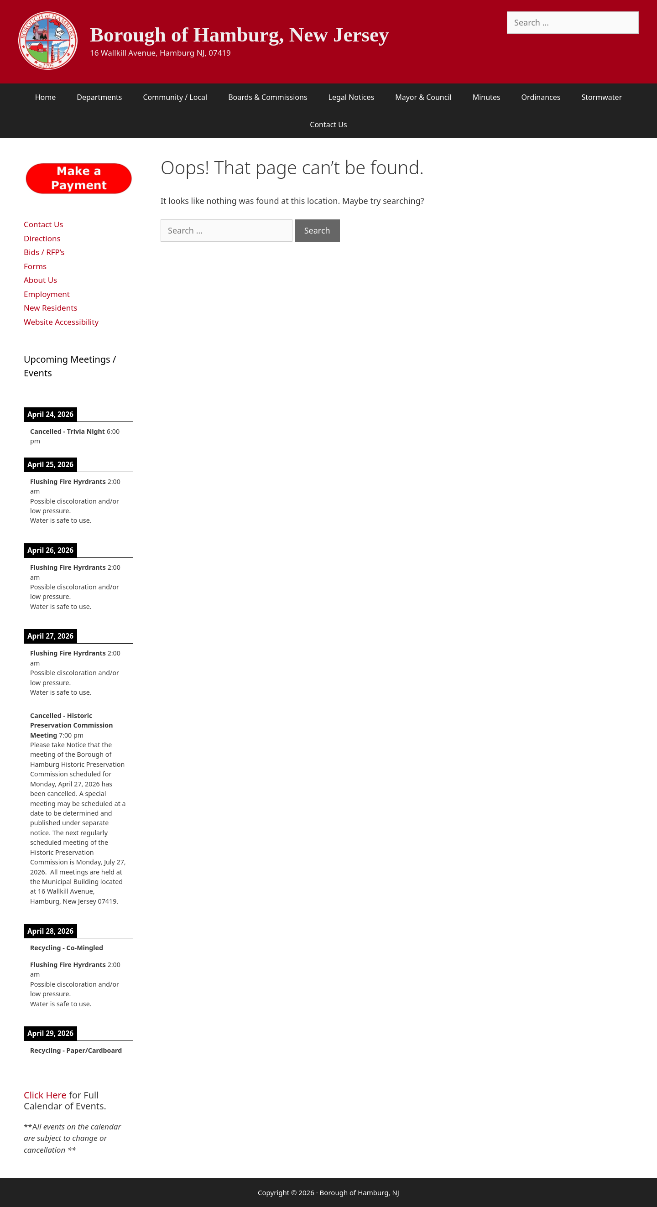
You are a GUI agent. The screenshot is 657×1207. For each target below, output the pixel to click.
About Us (40, 280)
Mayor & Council (423, 97)
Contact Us (328, 125)
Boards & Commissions (267, 97)
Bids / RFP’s (44, 252)
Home (45, 97)
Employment (47, 294)
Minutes (487, 97)
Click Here (45, 1095)
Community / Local (175, 97)
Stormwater (601, 97)
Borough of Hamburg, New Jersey (239, 34)
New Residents (50, 307)
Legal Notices (351, 97)
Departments (99, 97)
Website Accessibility (61, 322)
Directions (42, 238)
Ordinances (541, 97)
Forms (35, 266)
